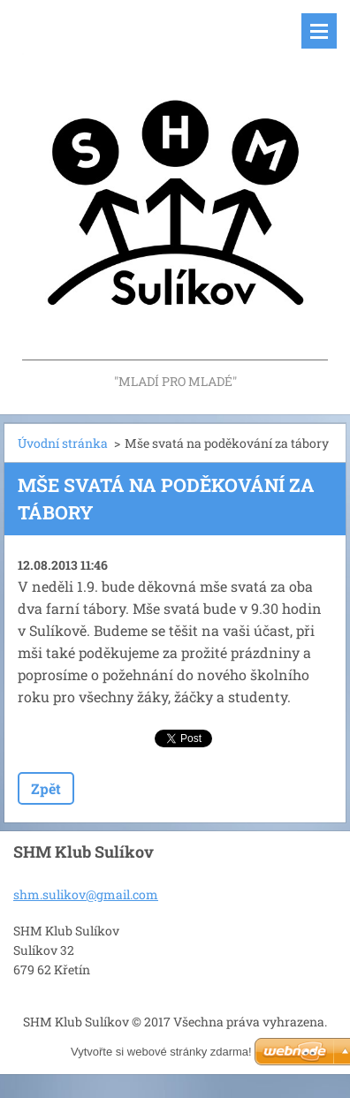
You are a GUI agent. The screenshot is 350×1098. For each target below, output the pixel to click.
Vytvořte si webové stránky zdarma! (161, 1051)
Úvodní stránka (63, 443)
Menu (319, 31)
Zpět (46, 788)
